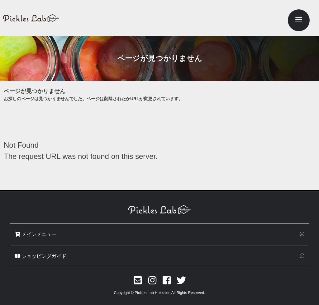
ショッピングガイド (40, 256)
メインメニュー (35, 234)
